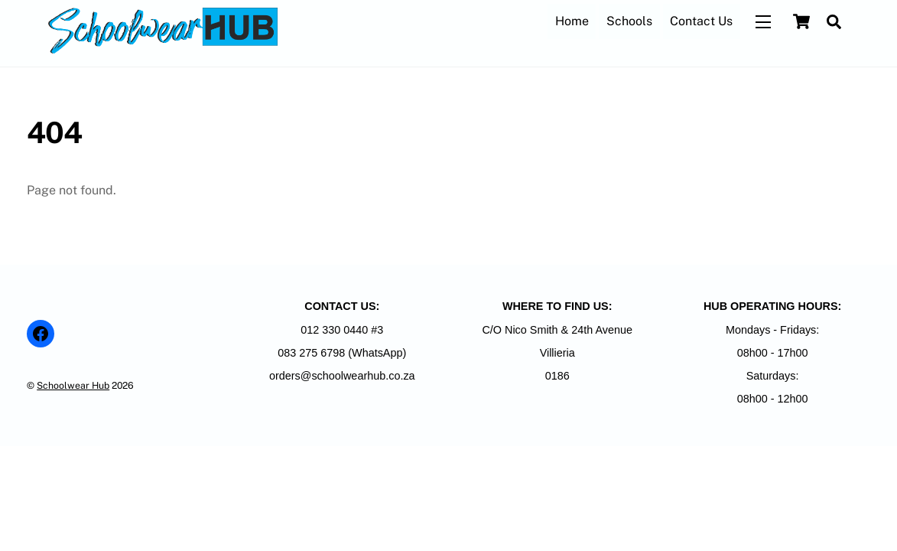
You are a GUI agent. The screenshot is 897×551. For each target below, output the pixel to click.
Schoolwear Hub (73, 385)
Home (572, 21)
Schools (629, 21)
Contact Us (701, 21)
